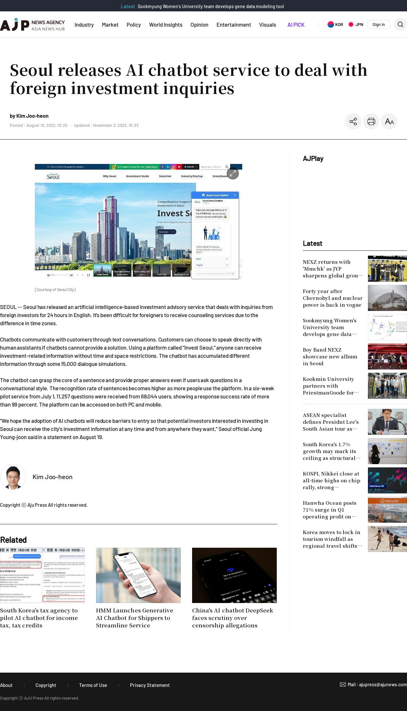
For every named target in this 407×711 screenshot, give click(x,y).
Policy (134, 24)
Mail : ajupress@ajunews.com (377, 684)
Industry (84, 24)
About (6, 685)
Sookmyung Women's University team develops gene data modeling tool (211, 6)
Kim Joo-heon (53, 476)
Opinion (199, 24)
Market (110, 24)
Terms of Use (93, 685)
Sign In (378, 24)
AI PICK (296, 24)
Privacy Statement (150, 685)
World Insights (165, 24)
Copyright (45, 685)
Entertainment (234, 24)
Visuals (267, 24)
